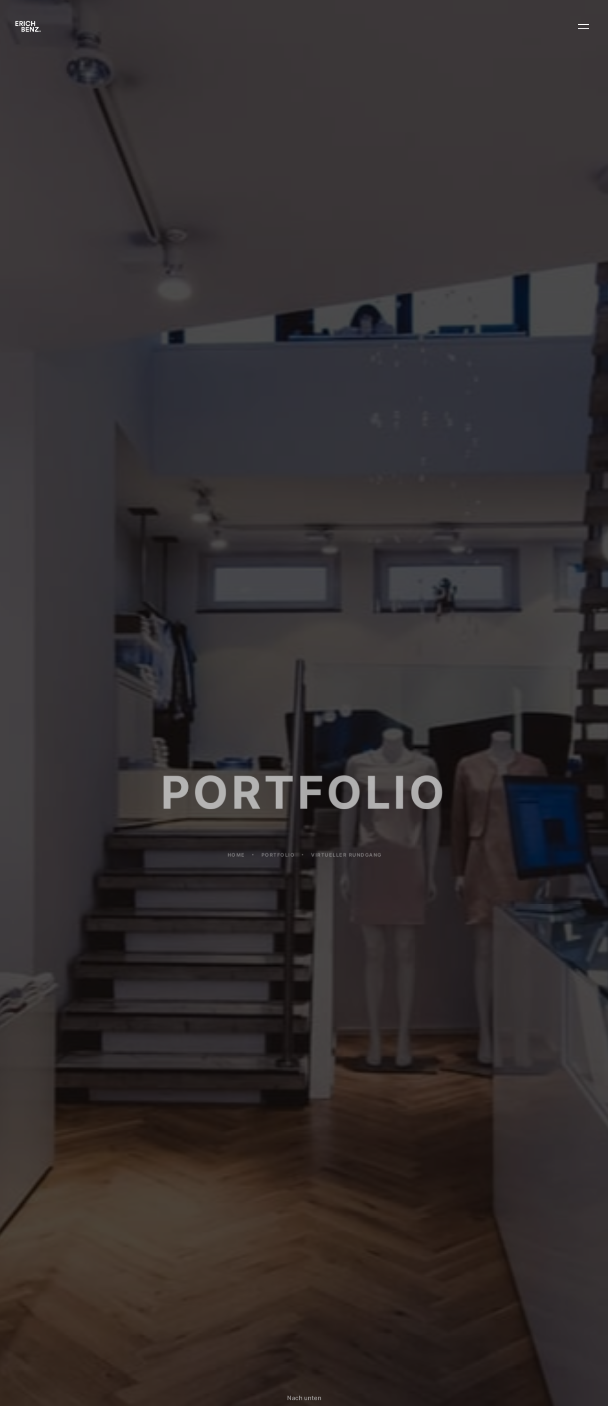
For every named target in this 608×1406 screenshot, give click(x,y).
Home (236, 861)
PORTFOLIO (278, 861)
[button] (583, 26)
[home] (28, 26)
